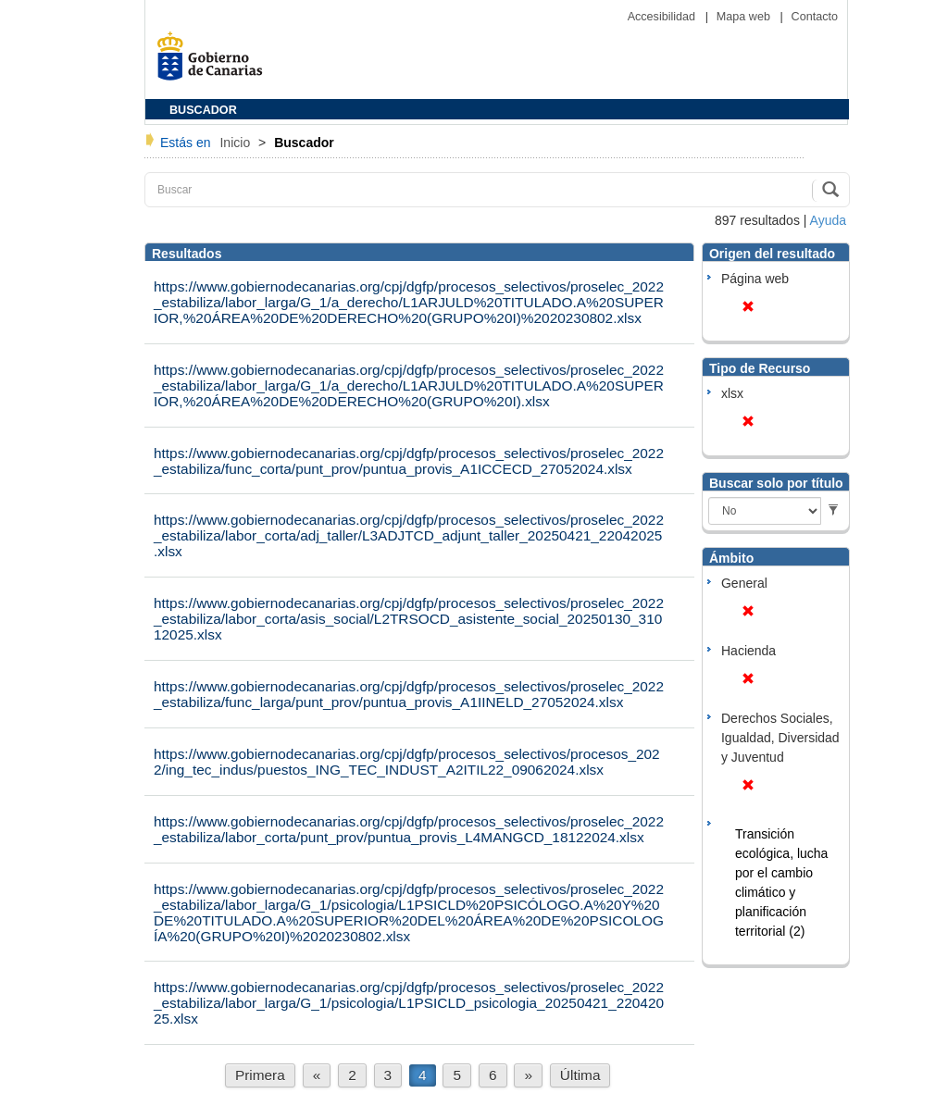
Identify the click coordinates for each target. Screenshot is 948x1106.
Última (580, 1075)
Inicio (236, 142)
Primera (260, 1075)
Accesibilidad (663, 16)
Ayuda (828, 220)
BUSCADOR (203, 110)
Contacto (815, 16)
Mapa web (745, 16)
